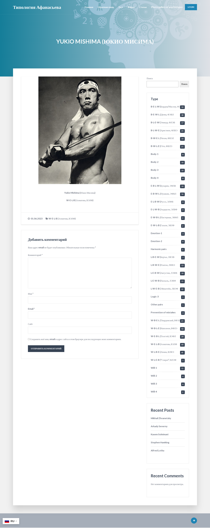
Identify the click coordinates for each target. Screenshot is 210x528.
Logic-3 (155, 296)
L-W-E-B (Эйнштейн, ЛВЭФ (164, 288)
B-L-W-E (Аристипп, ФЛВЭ (164, 130)
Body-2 (154, 162)
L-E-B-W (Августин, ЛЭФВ (164, 272)
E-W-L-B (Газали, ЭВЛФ (162, 225)
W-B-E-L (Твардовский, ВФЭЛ (165, 320)
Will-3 (154, 383)
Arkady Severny (159, 426)
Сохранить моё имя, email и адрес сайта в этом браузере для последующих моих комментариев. (75, 340)
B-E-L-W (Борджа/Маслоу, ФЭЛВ (167, 106)
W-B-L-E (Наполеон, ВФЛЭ (164, 328)
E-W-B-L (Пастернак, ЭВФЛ (164, 217)
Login (191, 7)
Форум (130, 7)
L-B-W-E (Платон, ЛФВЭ (163, 265)
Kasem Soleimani (159, 434)
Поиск (150, 78)
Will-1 (154, 367)
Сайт (30, 324)
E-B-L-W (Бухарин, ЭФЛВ (163, 185)
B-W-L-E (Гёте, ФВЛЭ (161, 146)
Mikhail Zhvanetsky (161, 418)
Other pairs (157, 304)
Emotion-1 (156, 233)
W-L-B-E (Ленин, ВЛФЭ (162, 352)
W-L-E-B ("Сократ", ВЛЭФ (163, 359)
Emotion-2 (156, 241)
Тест (120, 7)
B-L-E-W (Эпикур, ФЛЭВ (163, 122)
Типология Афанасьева (37, 7)
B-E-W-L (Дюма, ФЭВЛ (162, 114)
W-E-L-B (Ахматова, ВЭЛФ (164, 344)
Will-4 (154, 391)
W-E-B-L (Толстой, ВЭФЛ (163, 336)
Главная (88, 7)
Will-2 (154, 375)
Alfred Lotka (157, 450)
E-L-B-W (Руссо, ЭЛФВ (162, 201)
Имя (30, 294)
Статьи (142, 7)
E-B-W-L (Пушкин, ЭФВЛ (163, 193)
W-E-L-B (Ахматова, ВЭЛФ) (62, 218)
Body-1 (154, 154)
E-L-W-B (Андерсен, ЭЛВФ (164, 209)
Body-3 (154, 169)
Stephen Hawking (160, 442)
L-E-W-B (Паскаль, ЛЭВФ (163, 280)
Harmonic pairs (158, 249)
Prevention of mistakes (163, 312)
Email (31, 309)
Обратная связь (105, 7)
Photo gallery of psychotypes (166, 7)
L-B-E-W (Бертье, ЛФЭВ (162, 257)
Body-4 (154, 177)
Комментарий (35, 255)
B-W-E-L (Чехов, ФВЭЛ (162, 138)
